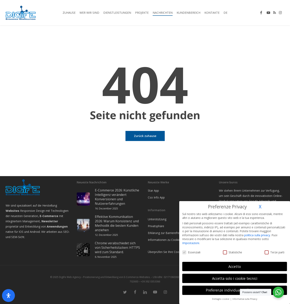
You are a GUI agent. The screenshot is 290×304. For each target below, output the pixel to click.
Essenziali (191, 252)
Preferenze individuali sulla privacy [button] (235, 290)
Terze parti (274, 252)
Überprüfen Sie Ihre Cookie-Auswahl (171, 252)
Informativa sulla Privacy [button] (244, 299)
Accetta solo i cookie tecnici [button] (234, 278)
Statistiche (232, 252)
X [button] (260, 207)
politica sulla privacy (257, 235)
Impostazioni (190, 243)
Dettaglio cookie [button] (221, 299)
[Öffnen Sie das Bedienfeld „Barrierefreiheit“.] (8, 295)
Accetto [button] (234, 266)
